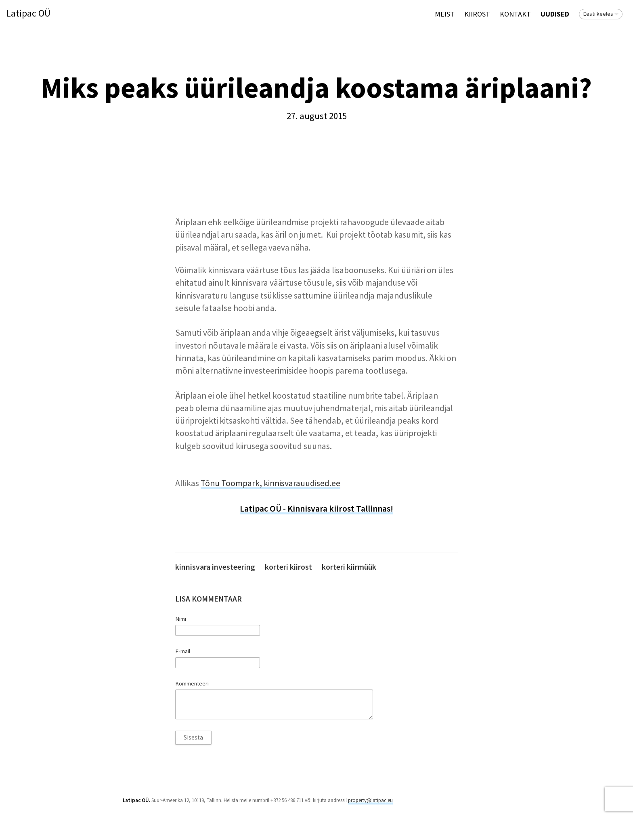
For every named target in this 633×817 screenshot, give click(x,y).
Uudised (555, 14)
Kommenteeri (192, 683)
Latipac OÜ (28, 13)
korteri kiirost (288, 567)
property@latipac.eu (370, 800)
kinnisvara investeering (215, 567)
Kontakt (515, 14)
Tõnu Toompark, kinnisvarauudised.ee (270, 483)
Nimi (180, 619)
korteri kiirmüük (349, 567)
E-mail (182, 651)
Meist (445, 14)
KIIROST (477, 14)
